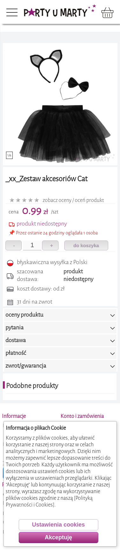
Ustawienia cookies (58, 524)
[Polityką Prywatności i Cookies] (49, 501)
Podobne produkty (32, 385)
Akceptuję (58, 537)
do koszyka (86, 245)
